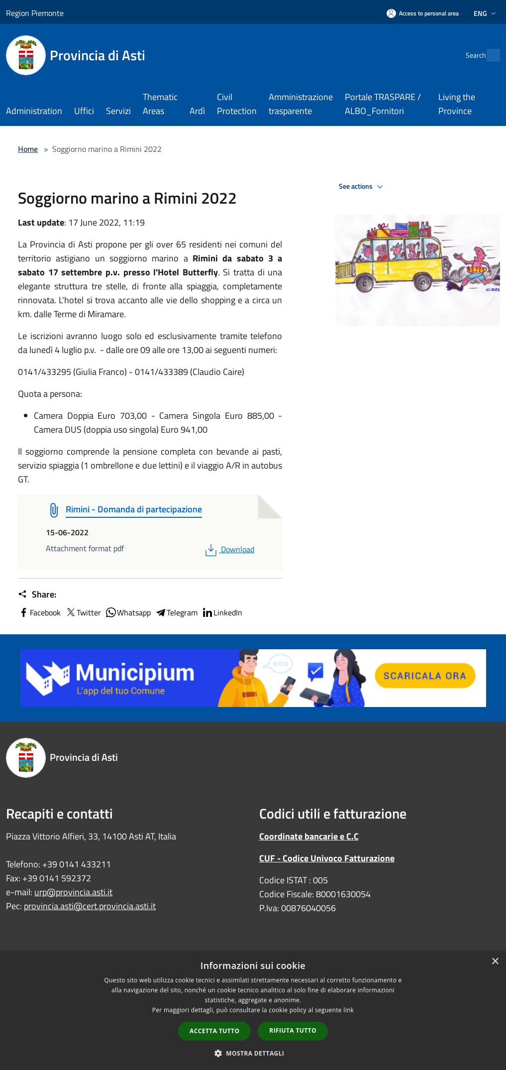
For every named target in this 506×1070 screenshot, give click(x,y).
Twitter (83, 612)
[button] (253, 1053)
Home (28, 149)
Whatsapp (128, 612)
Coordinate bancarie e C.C (309, 836)
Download (228, 549)
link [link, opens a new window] (348, 1010)
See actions (362, 187)
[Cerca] (488, 55)
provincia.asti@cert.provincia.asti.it (90, 906)
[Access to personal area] (423, 13)
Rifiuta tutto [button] (292, 1030)
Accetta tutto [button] (214, 1031)
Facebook (39, 612)
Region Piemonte (35, 13)
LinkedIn (222, 612)
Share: (37, 594)
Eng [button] (486, 13)
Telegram (176, 612)
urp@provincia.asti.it (73, 892)
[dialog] (253, 1010)
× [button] (495, 961)
